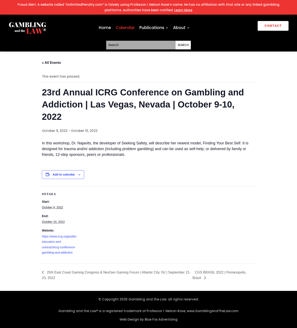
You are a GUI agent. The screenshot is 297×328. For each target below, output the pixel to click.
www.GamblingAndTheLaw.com (213, 311)
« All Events (51, 62)
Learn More (183, 10)
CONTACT (273, 26)
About (179, 28)
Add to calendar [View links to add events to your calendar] (64, 174)
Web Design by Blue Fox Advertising (148, 319)
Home (105, 28)
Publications (151, 28)
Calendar (125, 28)
